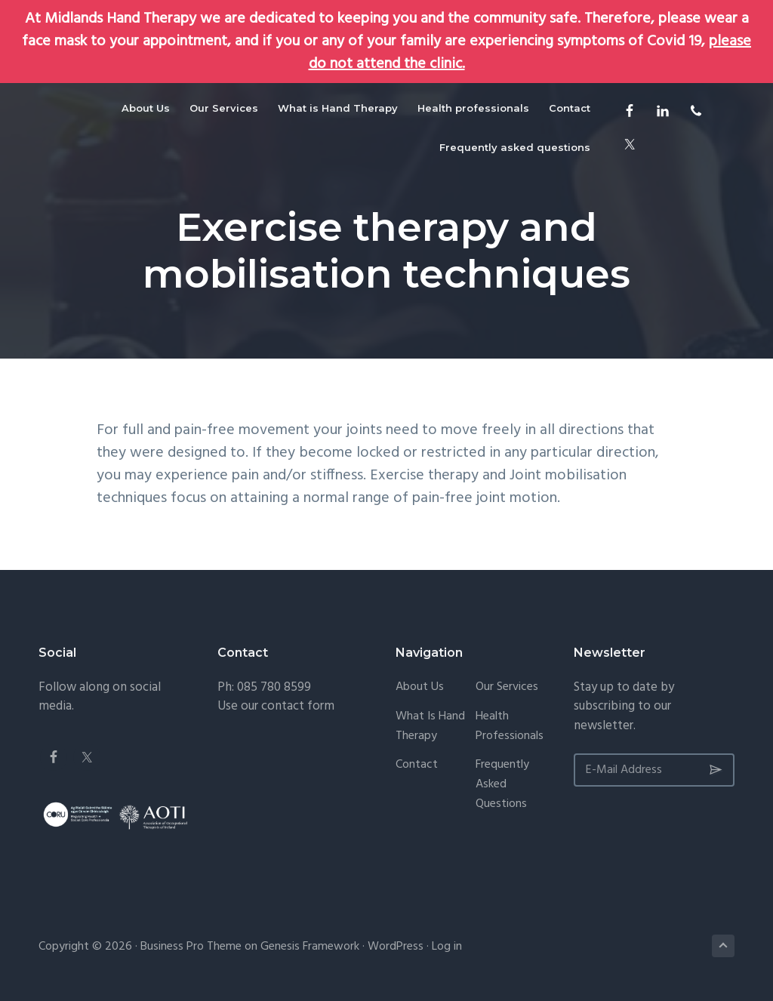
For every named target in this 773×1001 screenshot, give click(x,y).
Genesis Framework (309, 946)
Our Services (507, 687)
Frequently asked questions (502, 785)
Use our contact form (275, 706)
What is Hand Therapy (430, 726)
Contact (417, 765)
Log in (447, 946)
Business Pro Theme (191, 946)
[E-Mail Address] (654, 770)
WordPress (395, 946)
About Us (420, 687)
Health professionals (510, 726)
